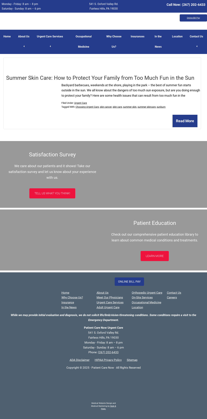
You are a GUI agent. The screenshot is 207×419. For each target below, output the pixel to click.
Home (7, 36)
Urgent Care (80, 103)
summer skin (130, 107)
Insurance (67, 302)
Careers (172, 297)
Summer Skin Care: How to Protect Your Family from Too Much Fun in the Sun (100, 78)
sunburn (161, 107)
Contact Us (196, 36)
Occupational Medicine (84, 41)
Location (177, 36)
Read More (185, 121)
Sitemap (132, 360)
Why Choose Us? (114, 41)
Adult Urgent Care (108, 307)
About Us (23, 36)
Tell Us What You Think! (52, 193)
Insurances (137, 36)
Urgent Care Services (50, 36)
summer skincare (147, 107)
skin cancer (106, 107)
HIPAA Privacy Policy (108, 360)
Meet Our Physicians (110, 297)
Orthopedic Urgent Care (147, 292)
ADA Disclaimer (80, 360)
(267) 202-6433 (193, 5)
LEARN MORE (155, 256)
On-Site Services (142, 297)
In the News (158, 41)
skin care (117, 107)
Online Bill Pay (193, 18)
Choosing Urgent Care (87, 107)
